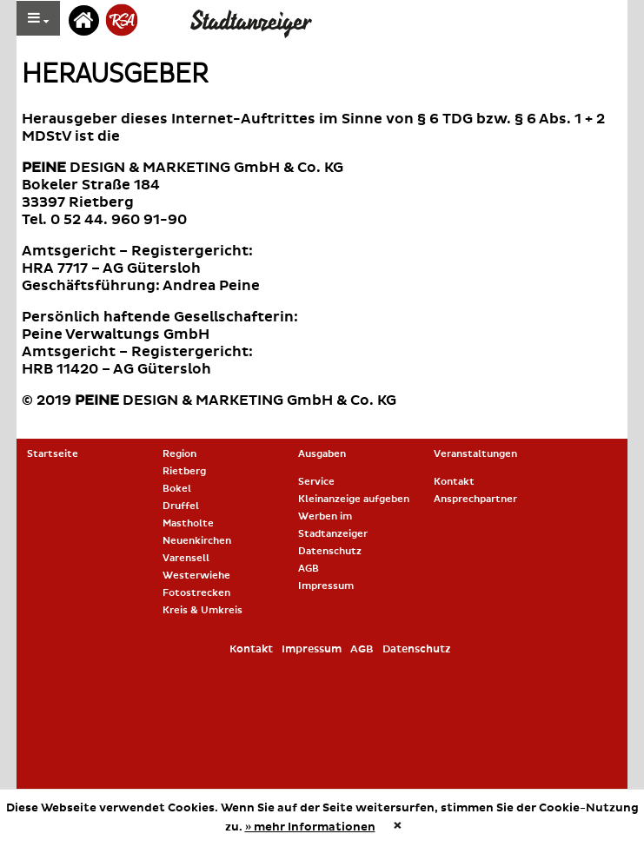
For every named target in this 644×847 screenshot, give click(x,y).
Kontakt (454, 481)
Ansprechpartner (475, 499)
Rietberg (184, 471)
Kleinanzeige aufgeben (353, 499)
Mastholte (188, 523)
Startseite (52, 454)
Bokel (177, 488)
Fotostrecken (196, 593)
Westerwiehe (196, 575)
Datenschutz (330, 551)
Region (179, 454)
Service (316, 481)
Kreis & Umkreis (202, 610)
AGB (308, 568)
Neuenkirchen (197, 540)
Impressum (326, 586)
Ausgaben (322, 454)
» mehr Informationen (310, 827)
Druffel (181, 506)
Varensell (186, 558)
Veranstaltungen (475, 454)
